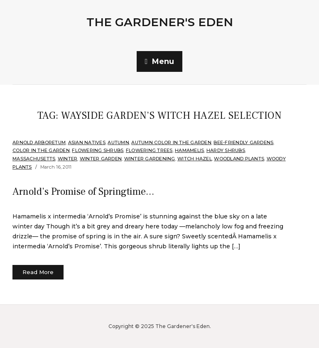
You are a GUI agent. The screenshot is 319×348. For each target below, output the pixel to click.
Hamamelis (189, 150)
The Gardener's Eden (159, 22)
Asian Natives (87, 142)
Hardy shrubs (225, 150)
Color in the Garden (41, 150)
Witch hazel (194, 159)
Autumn (118, 142)
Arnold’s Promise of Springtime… (83, 191)
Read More (38, 272)
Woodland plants (239, 159)
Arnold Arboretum (39, 142)
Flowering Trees (149, 150)
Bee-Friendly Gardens (243, 142)
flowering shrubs (97, 150)
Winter (68, 159)
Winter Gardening (149, 159)
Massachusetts (33, 159)
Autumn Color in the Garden (171, 142)
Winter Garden (101, 159)
